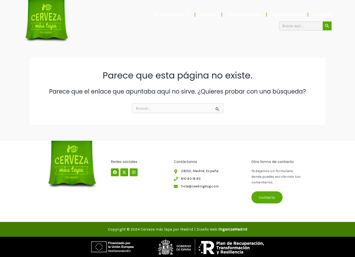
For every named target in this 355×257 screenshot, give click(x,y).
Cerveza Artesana (244, 14)
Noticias (208, 14)
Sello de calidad (287, 14)
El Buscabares (172, 14)
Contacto (322, 14)
